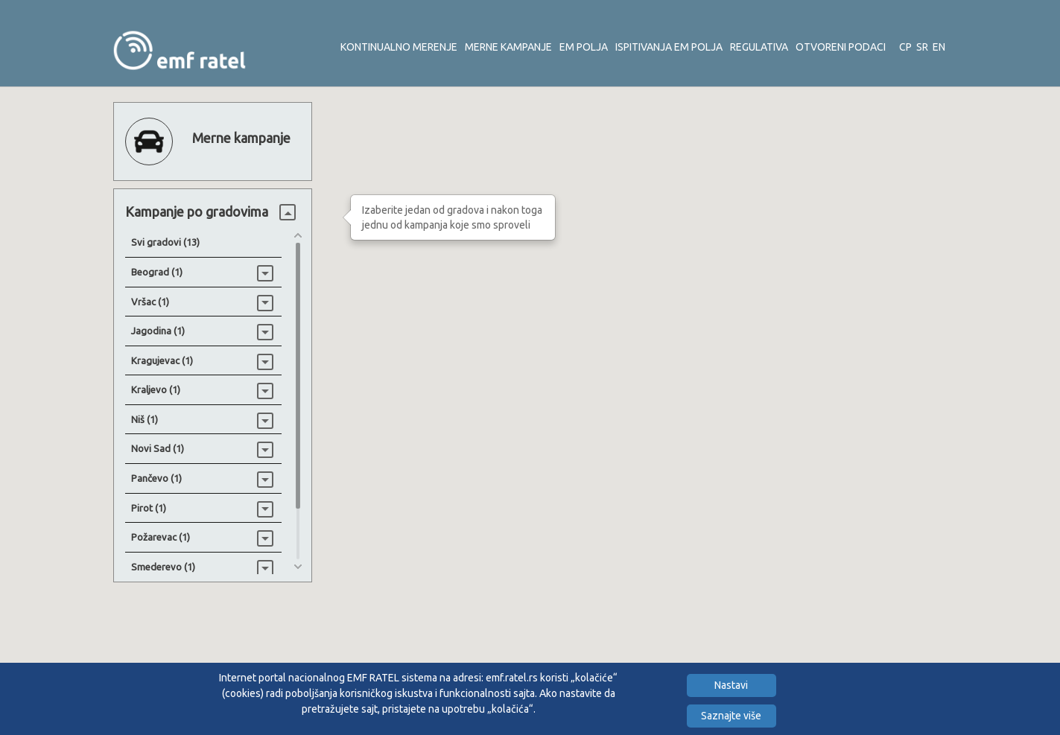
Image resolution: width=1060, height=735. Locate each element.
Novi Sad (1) (157, 448)
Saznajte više (731, 716)
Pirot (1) (148, 508)
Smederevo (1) (163, 566)
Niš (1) (144, 419)
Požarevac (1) (160, 537)
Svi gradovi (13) (165, 242)
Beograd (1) (157, 272)
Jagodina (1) (158, 330)
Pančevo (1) (156, 478)
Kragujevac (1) (162, 360)
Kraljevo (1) (155, 389)
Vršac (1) (150, 301)
